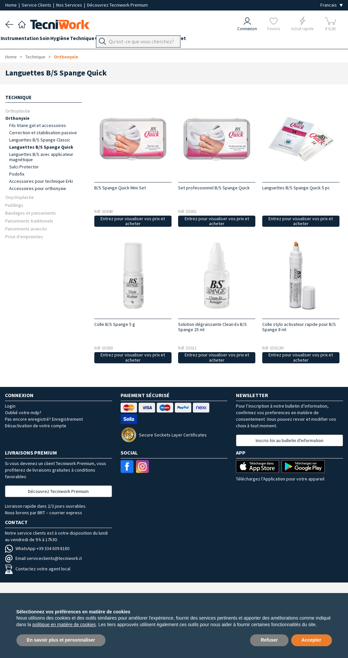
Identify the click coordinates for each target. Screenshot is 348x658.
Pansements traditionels (29, 220)
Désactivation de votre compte (35, 426)
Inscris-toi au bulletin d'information (289, 440)
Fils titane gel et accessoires (37, 125)
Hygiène (73, 40)
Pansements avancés (26, 228)
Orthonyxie (66, 57)
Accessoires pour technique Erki (41, 181)
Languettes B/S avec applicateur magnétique (41, 157)
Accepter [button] (311, 640)
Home (11, 5)
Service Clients (37, 5)
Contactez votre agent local (37, 569)
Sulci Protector (24, 166)
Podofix (16, 174)
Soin (54, 40)
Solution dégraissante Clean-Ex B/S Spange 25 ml (212, 327)
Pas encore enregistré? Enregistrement (44, 419)
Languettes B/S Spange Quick (41, 147)
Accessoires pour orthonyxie (37, 188)
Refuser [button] (269, 640)
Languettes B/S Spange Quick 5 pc (296, 187)
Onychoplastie (19, 197)
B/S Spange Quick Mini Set (120, 187)
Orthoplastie (17, 111)
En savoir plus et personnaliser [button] (61, 640)
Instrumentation (24, 40)
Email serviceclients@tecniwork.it (43, 558)
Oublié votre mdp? (23, 412)
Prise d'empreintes (24, 236)
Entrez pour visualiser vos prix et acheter (133, 221)
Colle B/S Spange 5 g (114, 324)
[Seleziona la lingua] (331, 5)
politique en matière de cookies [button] (64, 624)
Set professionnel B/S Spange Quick (214, 187)
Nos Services (69, 5)
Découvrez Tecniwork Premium (117, 5)
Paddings (14, 205)
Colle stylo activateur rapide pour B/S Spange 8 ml (299, 327)
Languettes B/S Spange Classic (39, 139)
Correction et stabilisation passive (43, 132)
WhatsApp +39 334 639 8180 (37, 548)
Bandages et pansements (30, 213)
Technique (100, 40)
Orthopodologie (136, 40)
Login (10, 406)
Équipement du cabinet (187, 40)
